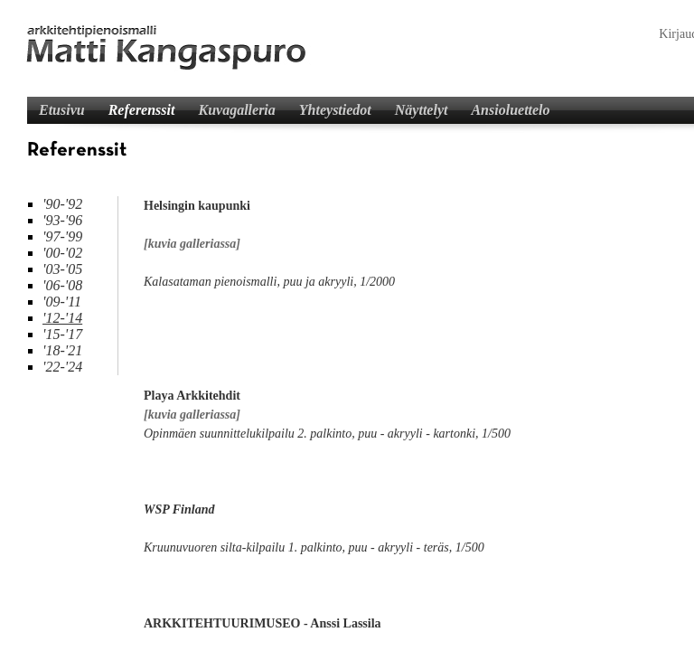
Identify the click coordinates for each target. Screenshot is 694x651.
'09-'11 (61, 301)
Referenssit (141, 110)
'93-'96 (62, 220)
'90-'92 (62, 204)
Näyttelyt (421, 110)
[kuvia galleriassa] (192, 243)
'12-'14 (62, 318)
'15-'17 (62, 334)
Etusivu (62, 110)
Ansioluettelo (510, 110)
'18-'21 (62, 350)
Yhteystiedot (335, 110)
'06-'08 (62, 285)
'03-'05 (62, 269)
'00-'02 (62, 252)
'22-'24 (62, 366)
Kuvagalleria (236, 110)
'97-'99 (62, 236)
